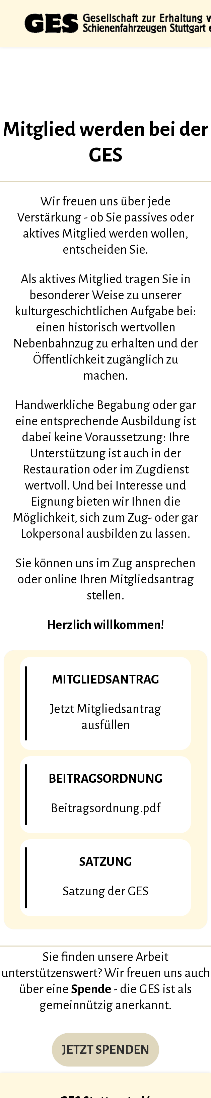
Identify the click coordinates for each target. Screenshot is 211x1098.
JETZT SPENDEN (105, 1049)
